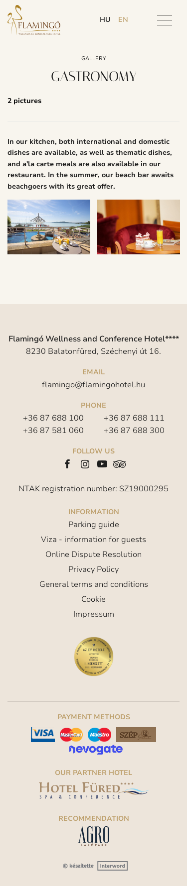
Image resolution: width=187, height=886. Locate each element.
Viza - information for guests (93, 539)
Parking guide (93, 525)
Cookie (93, 599)
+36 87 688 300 (134, 430)
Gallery (93, 58)
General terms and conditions (93, 584)
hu (105, 19)
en (123, 19)
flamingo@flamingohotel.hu (93, 384)
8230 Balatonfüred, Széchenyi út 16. (93, 351)
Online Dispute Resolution (93, 554)
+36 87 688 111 (134, 418)
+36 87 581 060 (53, 430)
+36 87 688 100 (53, 418)
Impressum (93, 614)
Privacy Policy (93, 569)
